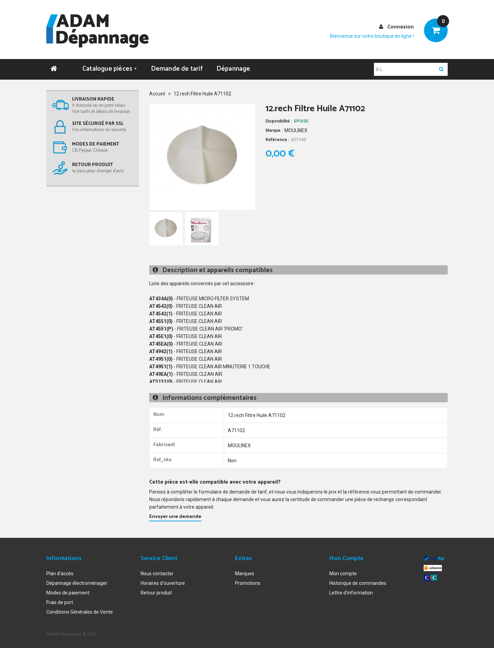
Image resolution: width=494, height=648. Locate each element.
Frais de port (59, 601)
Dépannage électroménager (76, 582)
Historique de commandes (357, 582)
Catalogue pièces (109, 67)
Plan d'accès (59, 572)
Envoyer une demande (175, 515)
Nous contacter (157, 572)
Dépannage (233, 67)
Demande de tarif (177, 67)
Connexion (400, 27)
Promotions (247, 582)
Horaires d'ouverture (163, 582)
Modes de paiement (68, 591)
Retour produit (156, 591)
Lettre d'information (351, 591)
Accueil (157, 92)
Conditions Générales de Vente (79, 610)
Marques (244, 572)
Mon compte (343, 572)
